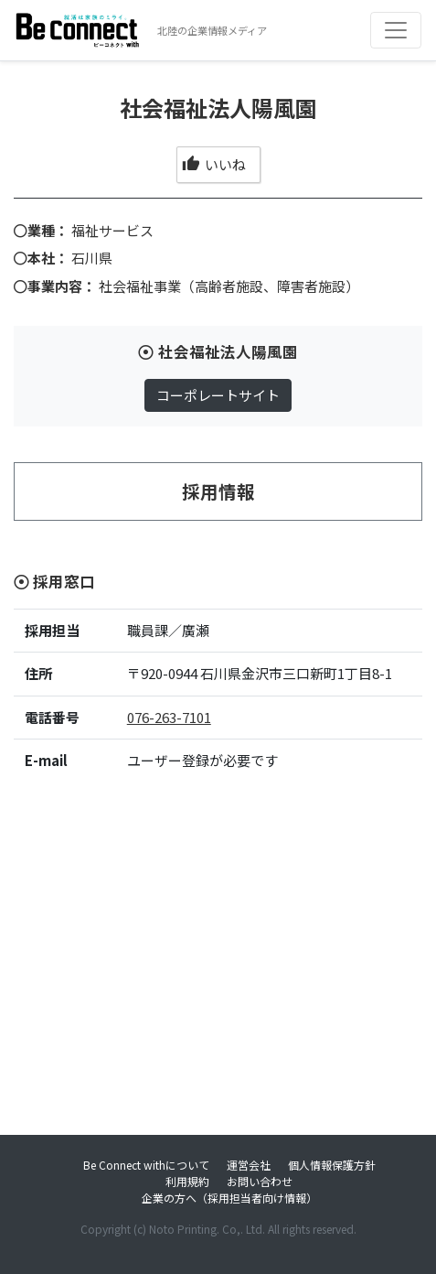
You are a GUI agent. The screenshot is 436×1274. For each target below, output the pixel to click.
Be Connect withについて (146, 1164)
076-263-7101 (169, 717)
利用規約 (187, 1181)
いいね (213, 164)
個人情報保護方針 (332, 1164)
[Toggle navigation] (395, 30)
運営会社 (249, 1164)
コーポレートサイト (218, 395)
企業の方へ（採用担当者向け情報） (229, 1197)
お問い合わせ (259, 1181)
